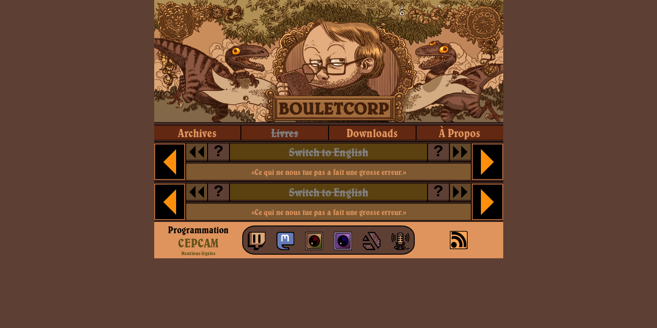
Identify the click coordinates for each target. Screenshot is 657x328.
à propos (459, 133)
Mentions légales (198, 253)
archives (197, 133)
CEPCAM (198, 243)
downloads (372, 133)
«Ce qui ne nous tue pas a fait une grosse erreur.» (328, 172)
